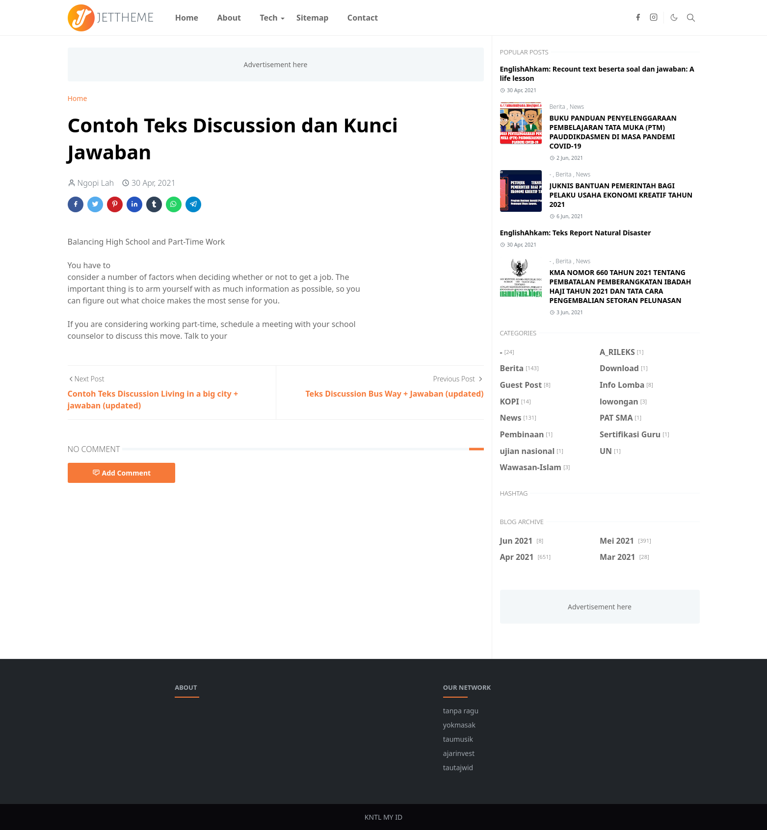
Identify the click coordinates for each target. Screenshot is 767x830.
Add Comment (121, 473)
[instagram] (653, 18)
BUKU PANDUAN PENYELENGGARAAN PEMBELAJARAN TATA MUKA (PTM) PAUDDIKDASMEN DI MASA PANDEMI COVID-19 (613, 132)
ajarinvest (459, 753)
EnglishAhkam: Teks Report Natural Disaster (575, 232)
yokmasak (459, 724)
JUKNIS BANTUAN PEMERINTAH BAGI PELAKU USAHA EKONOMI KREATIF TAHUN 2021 (621, 195)
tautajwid (458, 767)
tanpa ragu (460, 710)
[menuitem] (187, 17)
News (577, 106)
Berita (558, 106)
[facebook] (638, 18)
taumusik (458, 739)
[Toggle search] (691, 17)
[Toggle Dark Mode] (674, 17)
